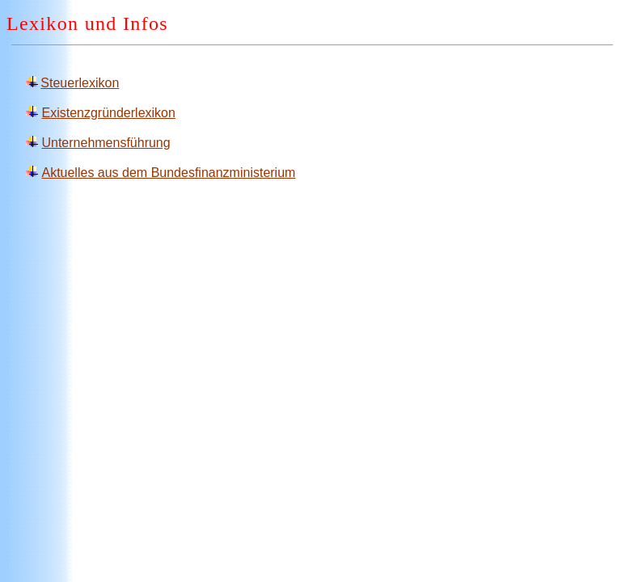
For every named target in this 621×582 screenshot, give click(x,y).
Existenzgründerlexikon (108, 113)
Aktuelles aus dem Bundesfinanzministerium (168, 172)
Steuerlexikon (79, 83)
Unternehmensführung (105, 143)
